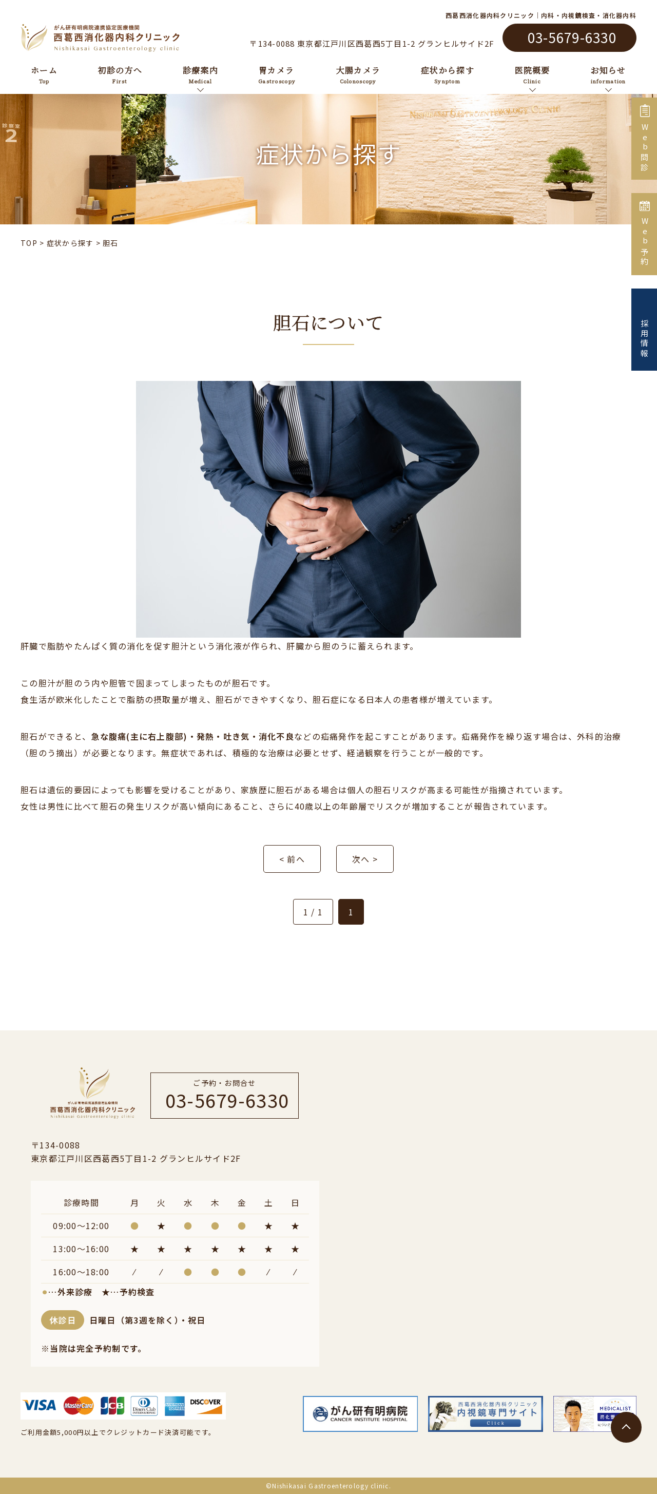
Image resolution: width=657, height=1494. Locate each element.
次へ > (365, 859)
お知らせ (608, 74)
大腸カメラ (358, 74)
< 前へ (292, 859)
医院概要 (532, 74)
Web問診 (644, 139)
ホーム (44, 74)
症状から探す (447, 74)
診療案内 (200, 74)
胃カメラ (277, 74)
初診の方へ (120, 74)
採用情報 (644, 329)
